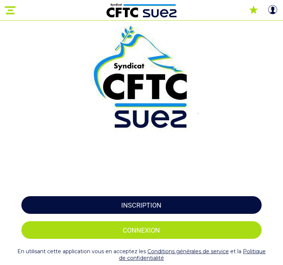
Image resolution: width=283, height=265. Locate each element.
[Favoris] (253, 10)
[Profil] (273, 10)
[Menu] (10, 10)
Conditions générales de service (188, 251)
